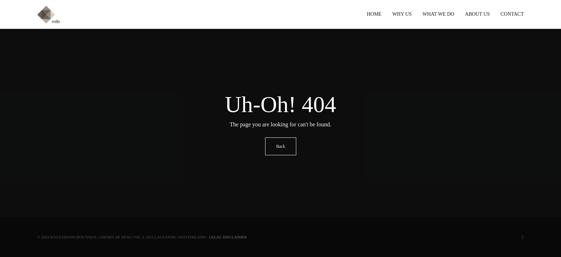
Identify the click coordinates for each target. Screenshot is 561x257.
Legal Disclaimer (228, 237)
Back (280, 146)
